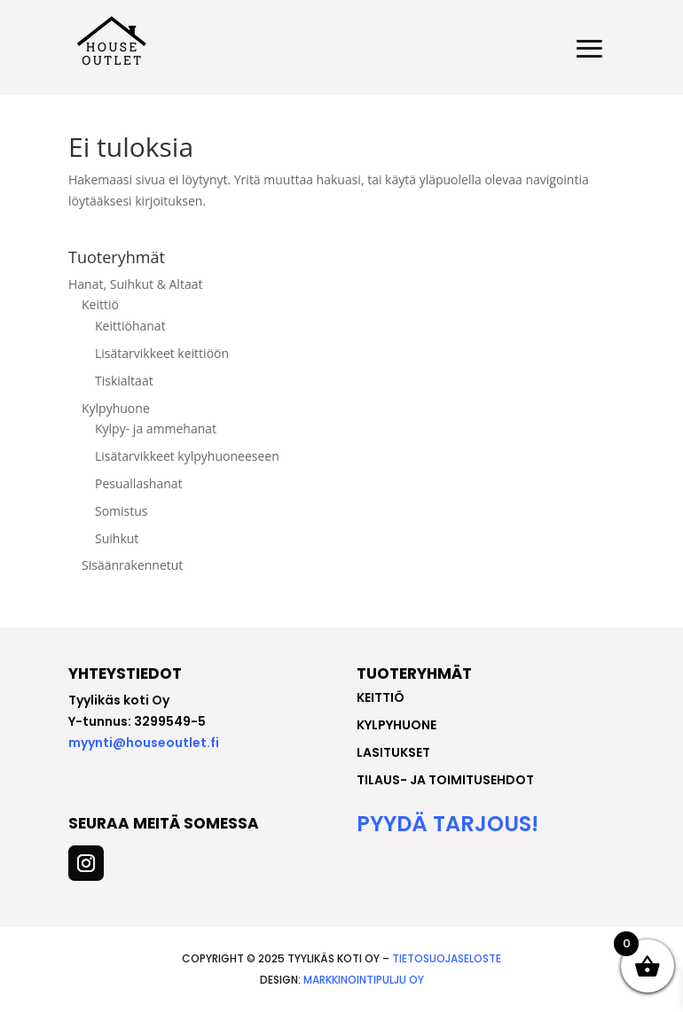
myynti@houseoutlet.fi (143, 742)
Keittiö (100, 304)
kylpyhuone (396, 725)
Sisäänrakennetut (132, 565)
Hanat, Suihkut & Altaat (135, 284)
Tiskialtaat (124, 380)
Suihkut (116, 538)
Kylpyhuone (116, 408)
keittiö (380, 697)
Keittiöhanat (130, 325)
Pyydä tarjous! (447, 823)
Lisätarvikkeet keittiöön (162, 353)
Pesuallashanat (139, 483)
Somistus (121, 510)
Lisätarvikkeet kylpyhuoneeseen (187, 456)
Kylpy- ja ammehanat (155, 428)
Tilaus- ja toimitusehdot (445, 780)
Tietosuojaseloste (446, 958)
